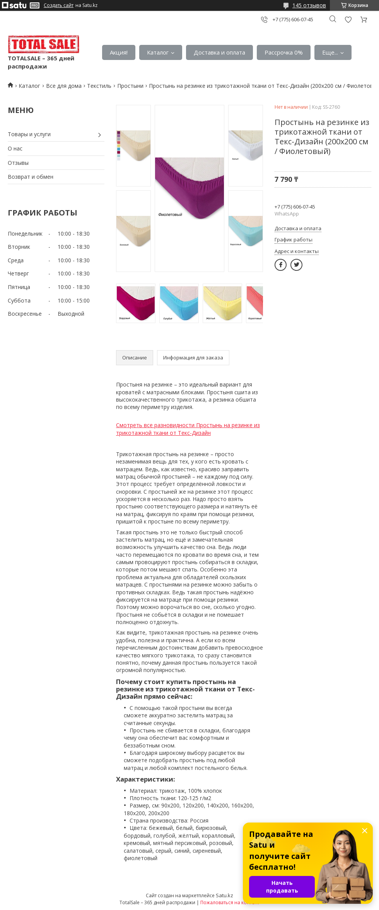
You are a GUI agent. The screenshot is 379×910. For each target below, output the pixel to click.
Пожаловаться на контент (229, 902)
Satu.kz (224, 895)
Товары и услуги (29, 134)
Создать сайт (58, 5)
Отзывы (18, 162)
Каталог (158, 52)
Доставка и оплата (219, 52)
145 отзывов (309, 5)
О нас (15, 148)
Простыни (130, 85)
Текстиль (99, 85)
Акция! (119, 52)
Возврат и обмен (30, 176)
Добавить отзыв (348, 19)
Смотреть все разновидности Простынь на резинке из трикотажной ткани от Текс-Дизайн (188, 428)
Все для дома (64, 85)
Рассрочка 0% (284, 52)
